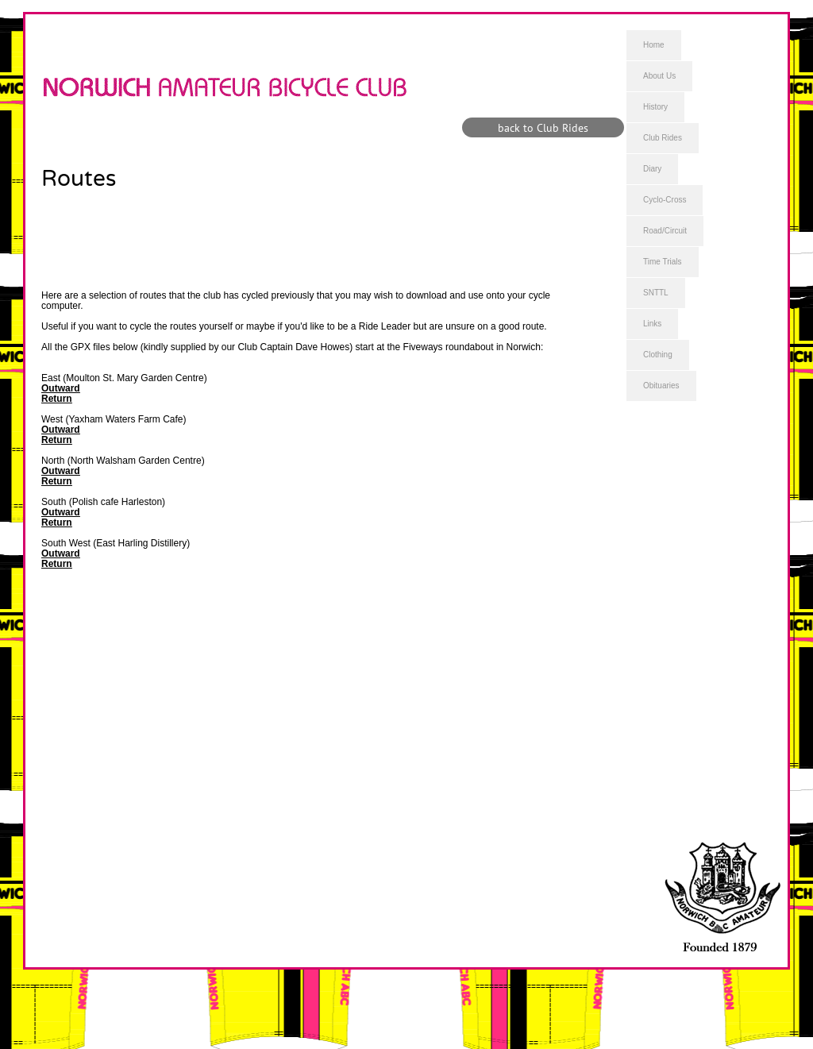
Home (654, 44)
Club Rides (662, 137)
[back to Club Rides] (543, 127)
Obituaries (661, 385)
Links (652, 323)
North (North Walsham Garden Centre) (123, 460)
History (655, 106)
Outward (60, 388)
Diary (652, 168)
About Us (659, 75)
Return (56, 398)
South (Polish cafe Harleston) (103, 501)
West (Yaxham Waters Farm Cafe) (113, 419)
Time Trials (662, 261)
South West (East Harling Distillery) (115, 543)
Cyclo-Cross (664, 199)
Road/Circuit (665, 230)
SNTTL (656, 292)
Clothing (657, 354)
